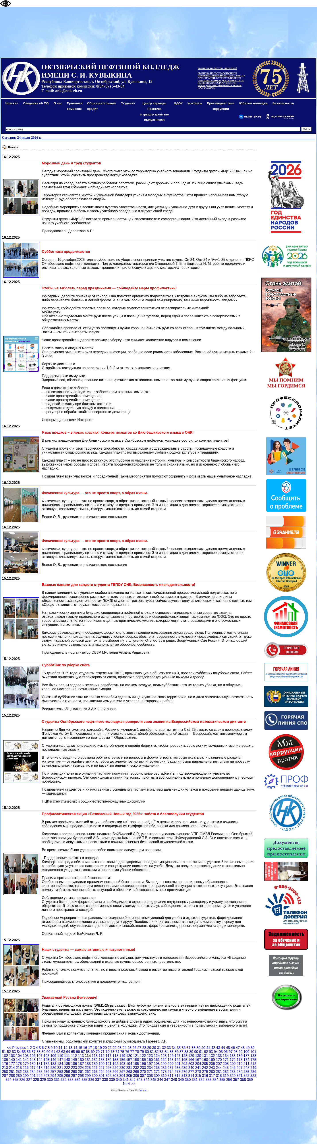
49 (248, 1048)
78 (137, 1052)
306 (136, 1076)
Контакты (194, 103)
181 (40, 1064)
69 (93, 1052)
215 (19, 1068)
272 (157, 1072)
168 (205, 1060)
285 (246, 1072)
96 (226, 1052)
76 (127, 1052)
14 (75, 1048)
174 (246, 1060)
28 (144, 1048)
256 (46, 1072)
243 (212, 1068)
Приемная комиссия (75, 106)
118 (115, 1056)
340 (119, 1080)
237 (171, 1068)
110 (60, 1056)
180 (33, 1064)
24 (125, 1048)
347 (167, 1080)
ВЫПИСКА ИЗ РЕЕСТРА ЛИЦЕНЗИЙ (217, 68)
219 (46, 1068)
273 (164, 1072)
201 (177, 1064)
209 (233, 1064)
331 (57, 1080)
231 (129, 1068)
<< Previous (16, 1048)
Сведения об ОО (36, 103)
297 (74, 1076)
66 (78, 1052)
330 (50, 1080)
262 (88, 1072)
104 (19, 1056)
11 (60, 1048)
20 (105, 1048)
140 (12, 1060)
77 (132, 1052)
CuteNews (143, 1090)
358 (243, 1080)
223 (74, 1068)
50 (253, 1048)
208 (226, 1064)
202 (184, 1064)
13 (70, 1048)
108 (46, 1056)
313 (184, 1076)
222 (67, 1068)
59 (43, 1052)
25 (129, 1048)
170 (219, 1060)
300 (95, 1076)
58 (39, 1052)
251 (12, 1072)
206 (212, 1064)
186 (74, 1064)
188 (88, 1064)
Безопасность (283, 103)
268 (129, 1072)
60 (48, 1052)
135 (233, 1056)
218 (40, 1068)
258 (60, 1072)
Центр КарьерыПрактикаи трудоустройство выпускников (154, 111)
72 (108, 1052)
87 (181, 1052)
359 (250, 1080)
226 (95, 1068)
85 (172, 1052)
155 (115, 1060)
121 (136, 1056)
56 (29, 1052)
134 (226, 1056)
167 (198, 1060)
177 (12, 1064)
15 (80, 1048)
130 (198, 1056)
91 (201, 1052)
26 (134, 1048)
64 (68, 1052)
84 (167, 1052)
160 (150, 1060)
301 (102, 1076)
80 (147, 1052)
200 (171, 1064)
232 (136, 1068)
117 (109, 1056)
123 (150, 1056)
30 (154, 1048)
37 (189, 1048)
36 (184, 1048)
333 (70, 1080)
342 (133, 1080)
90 (196, 1052)
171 (226, 1060)
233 (143, 1068)
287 (5, 1076)
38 (193, 1048)
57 (34, 1052)
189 (95, 1064)
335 (84, 1080)
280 (212, 1072)
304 (122, 1076)
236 (164, 1068)
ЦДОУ (178, 103)
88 (186, 1052)
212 (253, 1064)
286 (253, 1072)
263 (95, 1072)
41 (208, 1048)
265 (109, 1072)
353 (208, 1080)
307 (143, 1076)
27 (139, 1048)
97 (231, 1052)
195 (136, 1064)
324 (9, 1080)
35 (179, 1048)
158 (136, 1060)
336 (91, 1080)
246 (233, 1068)
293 (46, 1076)
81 (152, 1052)
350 (188, 1080)
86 (176, 1052)
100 (246, 1052)
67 (83, 1052)
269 (136, 1072)
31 (159, 1048)
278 (198, 1072)
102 (5, 1056)
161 (157, 1060)
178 (19, 1064)
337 (98, 1080)
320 (233, 1076)
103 (12, 1056)
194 (129, 1064)
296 (67, 1076)
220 (53, 1068)
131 (205, 1056)
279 (205, 1072)
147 (60, 1060)
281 (219, 1072)
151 (88, 1060)
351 (195, 1080)
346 (160, 1080)
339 (112, 1080)
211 (246, 1064)
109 (53, 1056)
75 (122, 1052)
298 (81, 1076)
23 (120, 1048)
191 (109, 1064)
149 (74, 1060)
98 (236, 1052)
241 (198, 1068)
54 (19, 1052)
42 (213, 1048)
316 (205, 1076)
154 (109, 1060)
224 (81, 1068)
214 (12, 1068)
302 (109, 1076)
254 (33, 1072)
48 (243, 1048)
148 (67, 1060)
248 (246, 1068)
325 (15, 1080)
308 (150, 1076)
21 (110, 1048)
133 (219, 1056)
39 (198, 1048)
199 (164, 1064)
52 (9, 1052)
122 (143, 1056)
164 (177, 1060)
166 (191, 1060)
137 (246, 1056)
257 (53, 1072)
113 (81, 1056)
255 (40, 1072)
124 (157, 1056)
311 (171, 1076)
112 (74, 1056)
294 (53, 1076)
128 (184, 1056)
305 (129, 1076)
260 (74, 1072)
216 (26, 1068)
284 (240, 1072)
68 (88, 1052)
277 (191, 1072)
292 (40, 1076)
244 (219, 1068)
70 (98, 1052)
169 (212, 1060)
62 (58, 1052)
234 (150, 1068)
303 (115, 1076)
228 (109, 1068)
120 (129, 1056)
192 (115, 1064)
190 (102, 1064)
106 (33, 1056)
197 (150, 1064)
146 (53, 1060)
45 (228, 1048)
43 (218, 1048)
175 (253, 1060)
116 (102, 1056)
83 (162, 1052)
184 (60, 1064)
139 (5, 1060)
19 (100, 1048)
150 (81, 1060)
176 (5, 1064)
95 (221, 1052)
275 (177, 1072)
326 (22, 1080)
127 (177, 1056)
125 (164, 1056)
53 (14, 1052)
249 (253, 1068)
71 (102, 1052)
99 (240, 1052)
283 (233, 1072)
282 (226, 1072)
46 (233, 1048)
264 (102, 1072)
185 (67, 1064)
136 (240, 1056)
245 (226, 1068)
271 (150, 1072)
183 (53, 1064)
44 (223, 1048)
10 (56, 1048)
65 (73, 1052)
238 (177, 1068)
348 (174, 1080)
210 (240, 1064)
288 (12, 1076)
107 (40, 1056)
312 (177, 1076)
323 (253, 1076)
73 (112, 1052)
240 (191, 1068)
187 (81, 1064)
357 (236, 1080)
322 (246, 1076)
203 (191, 1064)
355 (222, 1080)
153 (102, 1060)
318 (219, 1076)
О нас (58, 103)
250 (5, 1072)
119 (122, 1056)
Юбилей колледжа (253, 103)
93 (211, 1052)
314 (191, 1076)
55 (24, 1052)
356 (229, 1080)
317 (212, 1076)
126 (171, 1056)
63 (63, 1052)
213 (5, 1068)
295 (60, 1076)
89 (191, 1052)
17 (90, 1048)
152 (95, 1060)
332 (64, 1080)
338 (105, 1080)
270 (143, 1072)
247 (240, 1068)
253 (26, 1072)
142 (26, 1060)
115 (95, 1056)
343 (140, 1080)
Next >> (129, 1084)
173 (240, 1060)
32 (164, 1048)
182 (46, 1064)
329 (43, 1080)
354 (215, 1080)
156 (122, 1060)
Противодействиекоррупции (220, 106)
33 (169, 1048)
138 (253, 1056)
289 (19, 1076)
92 (206, 1052)
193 (122, 1064)
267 (122, 1072)
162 (164, 1060)
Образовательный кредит (101, 106)
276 (184, 1072)
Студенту (128, 103)
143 (33, 1060)
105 (26, 1056)
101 (253, 1052)
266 (115, 1072)
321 (240, 1076)
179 (26, 1064)
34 (174, 1048)
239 (184, 1068)
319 (226, 1076)
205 (205, 1064)
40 (203, 1048)
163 (171, 1060)
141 (19, 1060)
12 (66, 1048)
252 (19, 1072)
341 (126, 1080)
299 (88, 1076)
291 (33, 1076)
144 (40, 1060)
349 (181, 1080)
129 (191, 1056)
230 (122, 1068)
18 (95, 1048)
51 (4, 1052)
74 (117, 1052)
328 (36, 1080)
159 (143, 1060)
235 (157, 1068)
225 (88, 1068)
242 (205, 1068)
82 (157, 1052)
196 (143, 1064)
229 (115, 1068)
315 (198, 1076)
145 (46, 1060)
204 (198, 1064)
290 (26, 1076)
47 (238, 1048)
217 (33, 1068)
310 (164, 1076)
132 (212, 1056)
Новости (11, 103)
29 (149, 1048)
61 (53, 1052)
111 (67, 1056)
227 (102, 1068)
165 (184, 1060)
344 (146, 1080)
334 (77, 1080)
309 (157, 1076)
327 (29, 1080)
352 (202, 1080)
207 (219, 1064)
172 (233, 1060)
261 (81, 1072)
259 (67, 1072)
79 (142, 1052)
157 (129, 1060)
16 (85, 1048)
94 (216, 1052)
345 (153, 1080)
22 (115, 1048)
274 (171, 1072)
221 (60, 1068)
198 (157, 1064)
